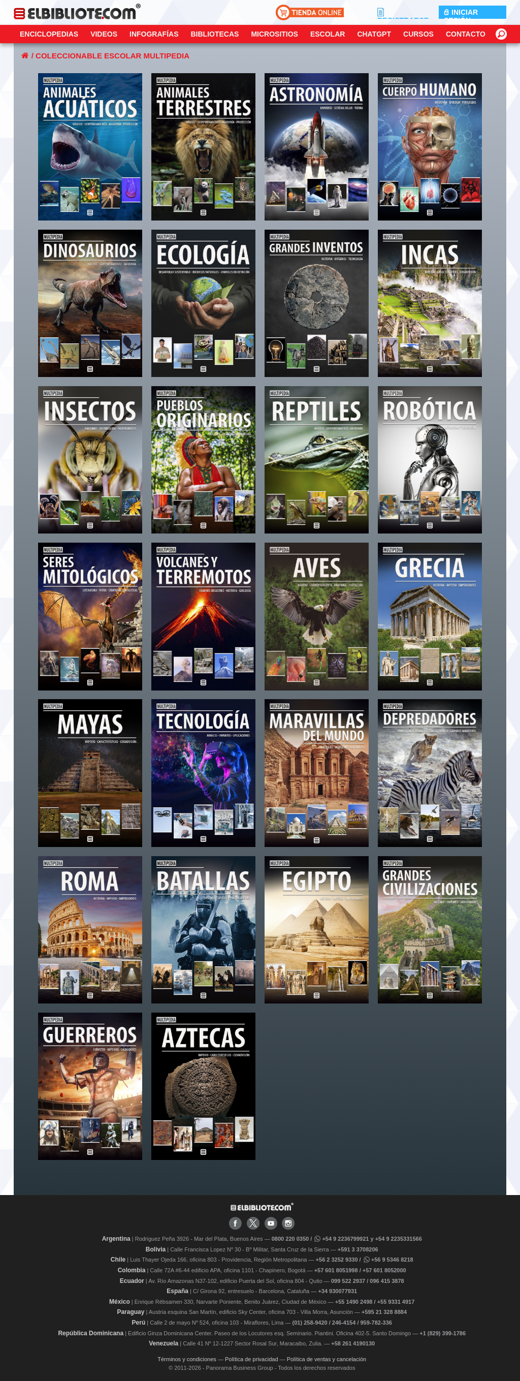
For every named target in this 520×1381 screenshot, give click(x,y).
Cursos (418, 34)
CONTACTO (465, 34)
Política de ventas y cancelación (327, 1359)
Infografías (153, 34)
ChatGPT (374, 34)
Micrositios (274, 34)
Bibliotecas (214, 34)
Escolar (327, 34)
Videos (103, 34)
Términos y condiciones (186, 1359)
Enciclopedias (49, 34)
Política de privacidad (251, 1359)
